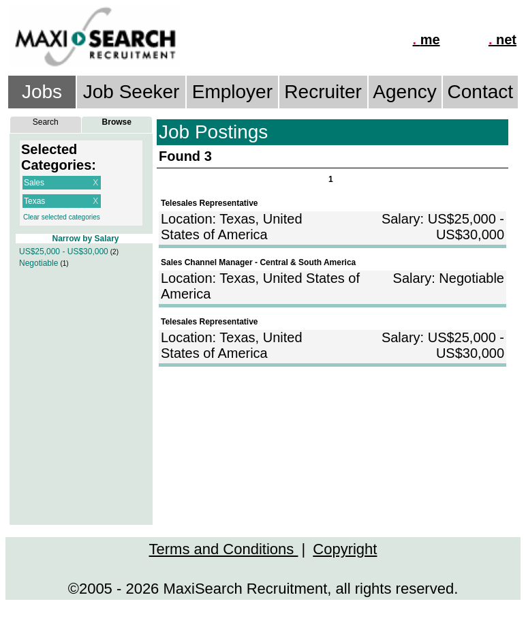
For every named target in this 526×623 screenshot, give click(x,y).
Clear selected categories (61, 217)
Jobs (42, 91)
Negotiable (38, 263)
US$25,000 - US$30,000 (63, 251)
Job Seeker (131, 91)
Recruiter (323, 91)
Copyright (345, 549)
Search (46, 122)
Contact (481, 91)
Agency (404, 91)
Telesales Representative (209, 203)
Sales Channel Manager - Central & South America (258, 262)
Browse (117, 122)
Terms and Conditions (223, 549)
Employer (232, 91)
